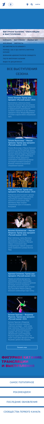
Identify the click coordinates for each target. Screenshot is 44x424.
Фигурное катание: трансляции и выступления (21, 33)
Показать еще (22, 347)
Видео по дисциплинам (12, 62)
